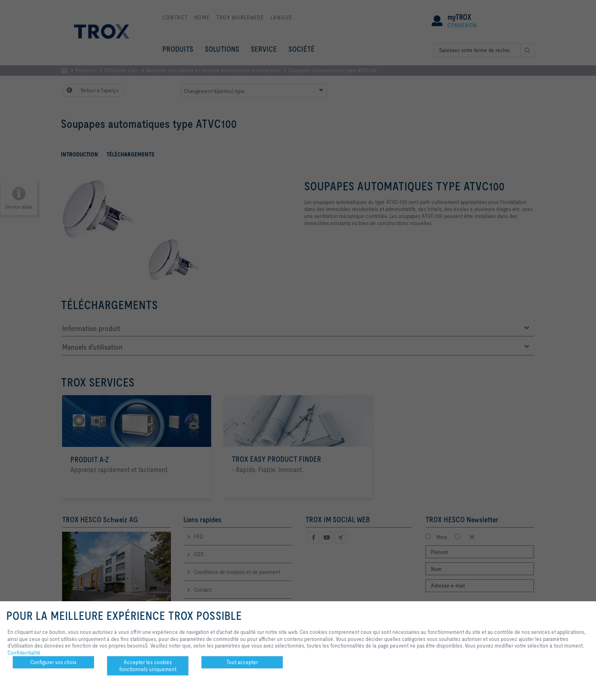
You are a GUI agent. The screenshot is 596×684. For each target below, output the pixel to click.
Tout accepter (242, 662)
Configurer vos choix (53, 662)
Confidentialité (24, 652)
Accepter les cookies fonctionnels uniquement (147, 665)
